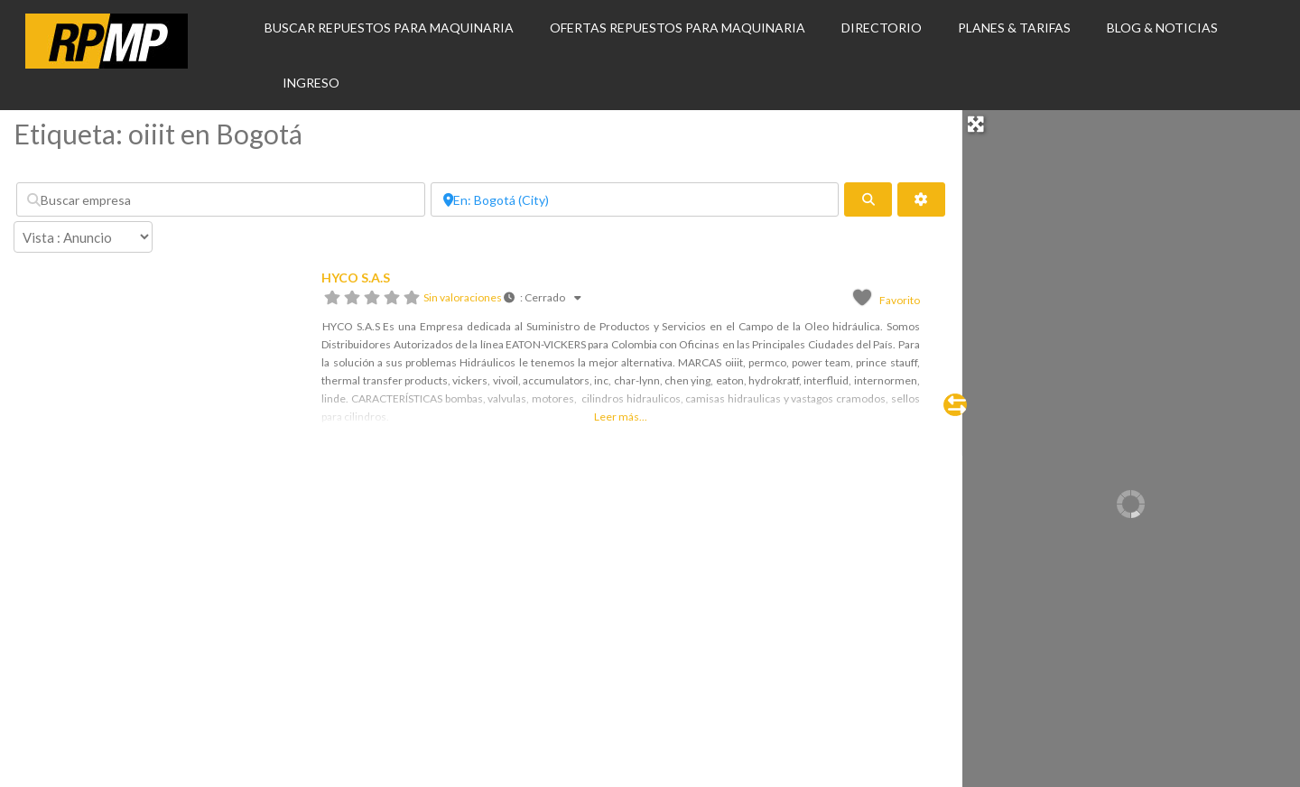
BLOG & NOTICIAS (1162, 27)
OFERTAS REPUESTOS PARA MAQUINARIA (677, 27)
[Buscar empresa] (220, 199)
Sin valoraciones (462, 297)
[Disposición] (83, 237)
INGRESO (311, 82)
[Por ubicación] (635, 199)
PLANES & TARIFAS (1014, 27)
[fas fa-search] (868, 199)
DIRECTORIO (881, 27)
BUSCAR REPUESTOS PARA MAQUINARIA (389, 27)
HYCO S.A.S (355, 277)
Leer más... (620, 416)
